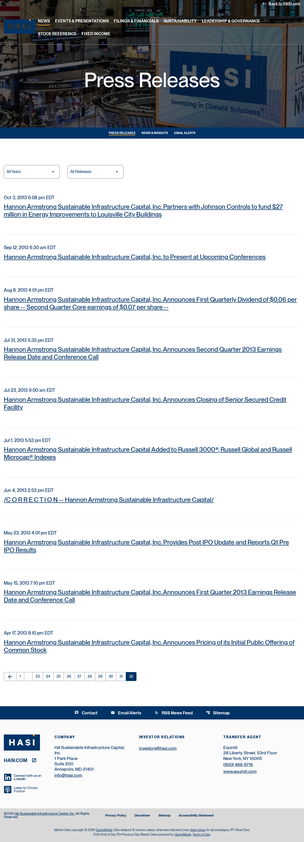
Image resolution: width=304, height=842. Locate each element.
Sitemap (218, 712)
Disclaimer (142, 815)
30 (112, 676)
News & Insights (155, 133)
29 (102, 676)
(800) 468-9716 (238, 764)
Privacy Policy (115, 815)
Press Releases (122, 133)
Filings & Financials (136, 21)
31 (122, 676)
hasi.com (15, 760)
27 (81, 676)
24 (49, 676)
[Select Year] (32, 172)
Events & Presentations (82, 21)
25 (60, 676)
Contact (86, 712)
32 (132, 676)
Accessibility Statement (196, 815)
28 (91, 676)
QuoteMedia (104, 830)
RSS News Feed (174, 712)
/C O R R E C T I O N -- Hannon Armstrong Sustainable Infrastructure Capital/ (109, 499)
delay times (197, 830)
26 (70, 676)
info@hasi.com (68, 775)
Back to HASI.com (281, 3)
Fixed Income (95, 33)
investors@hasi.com (158, 748)
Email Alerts (185, 133)
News (44, 21)
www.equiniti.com (240, 771)
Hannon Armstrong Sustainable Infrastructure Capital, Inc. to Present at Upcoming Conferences (135, 257)
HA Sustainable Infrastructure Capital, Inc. (45, 814)
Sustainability (180, 21)
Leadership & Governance (231, 21)
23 (39, 676)
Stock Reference (57, 33)
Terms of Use (201, 834)
